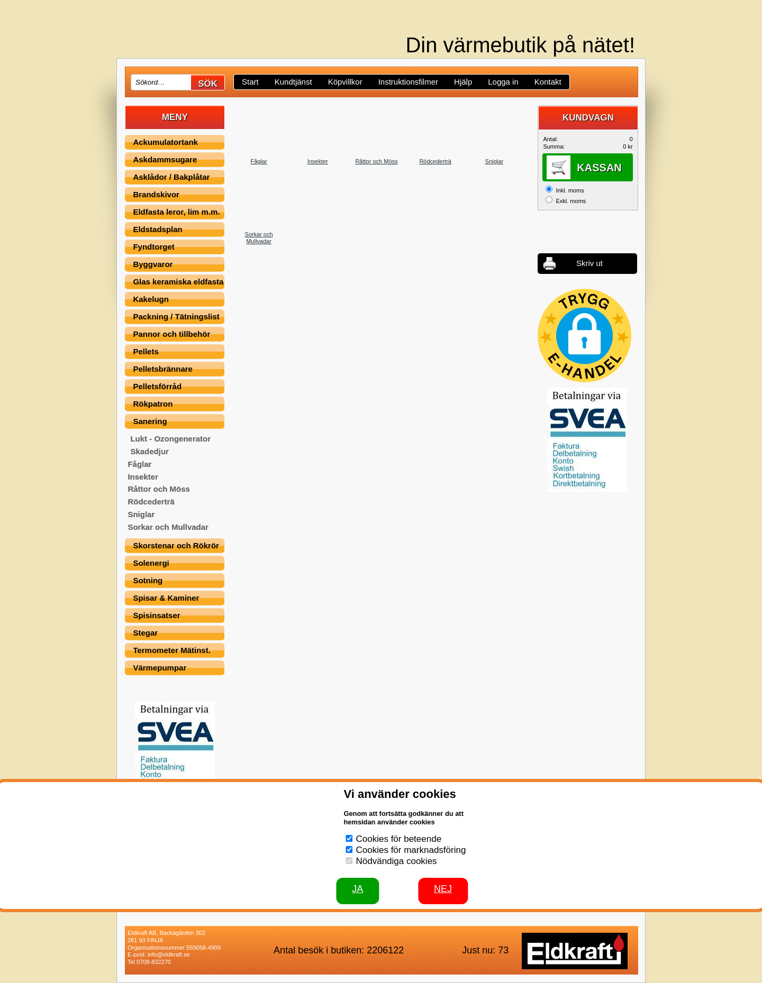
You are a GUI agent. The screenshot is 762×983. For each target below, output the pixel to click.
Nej (443, 889)
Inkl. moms (570, 190)
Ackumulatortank (165, 141)
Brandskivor (156, 194)
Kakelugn (151, 299)
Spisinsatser (156, 615)
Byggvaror (153, 264)
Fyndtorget (153, 246)
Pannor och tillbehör (171, 333)
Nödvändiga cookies (396, 861)
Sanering (150, 421)
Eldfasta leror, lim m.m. (176, 211)
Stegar (145, 632)
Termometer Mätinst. (171, 650)
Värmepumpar (159, 667)
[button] (584, 335)
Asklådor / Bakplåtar (171, 176)
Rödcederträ (151, 501)
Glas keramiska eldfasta (178, 281)
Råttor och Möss (159, 488)
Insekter (143, 476)
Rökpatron (153, 403)
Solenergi (151, 562)
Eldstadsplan (157, 229)
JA (357, 889)
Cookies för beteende (399, 839)
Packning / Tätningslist (176, 316)
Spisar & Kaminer (166, 597)
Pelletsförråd (157, 386)
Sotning (147, 580)
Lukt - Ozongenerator (170, 438)
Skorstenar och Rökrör (176, 545)
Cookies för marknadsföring (411, 850)
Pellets (145, 351)
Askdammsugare (165, 159)
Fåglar (139, 464)
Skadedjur (149, 451)
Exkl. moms (571, 201)
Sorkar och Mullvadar (168, 526)
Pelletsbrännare (163, 368)
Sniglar (141, 514)
